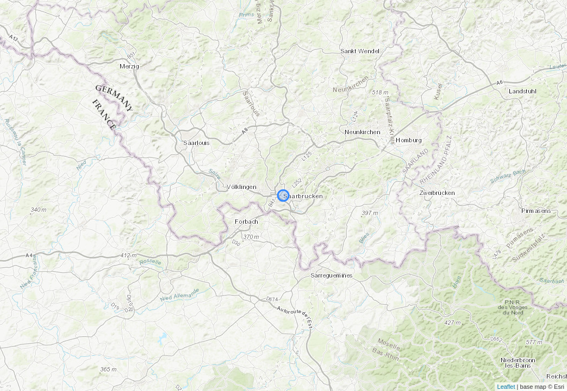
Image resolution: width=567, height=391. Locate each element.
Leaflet (506, 386)
